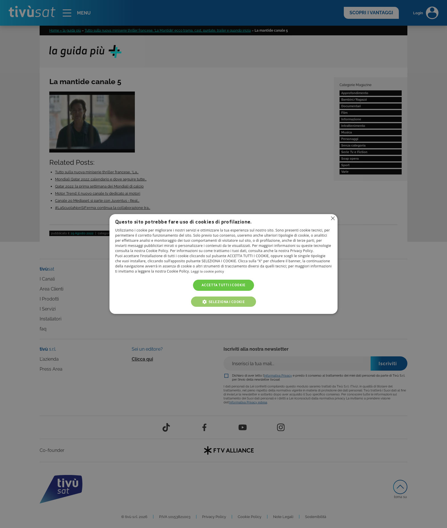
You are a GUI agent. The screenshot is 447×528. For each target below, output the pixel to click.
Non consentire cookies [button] (333, 218)
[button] (223, 302)
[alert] (223, 264)
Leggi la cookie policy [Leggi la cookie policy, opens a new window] (208, 271)
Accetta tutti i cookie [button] (223, 285)
